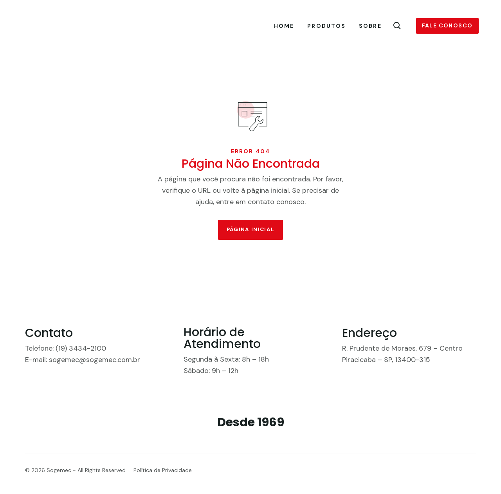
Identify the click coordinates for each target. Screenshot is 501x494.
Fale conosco (447, 25)
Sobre (370, 26)
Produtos (326, 26)
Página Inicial (250, 235)
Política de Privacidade (162, 477)
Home (284, 26)
